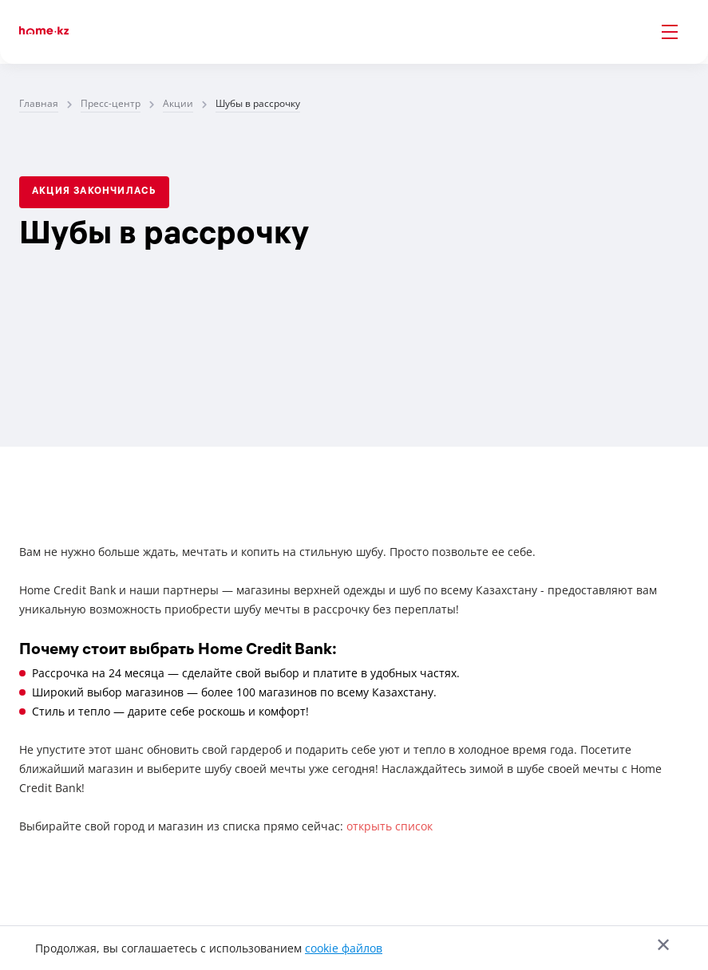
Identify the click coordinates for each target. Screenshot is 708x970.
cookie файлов (343, 948)
